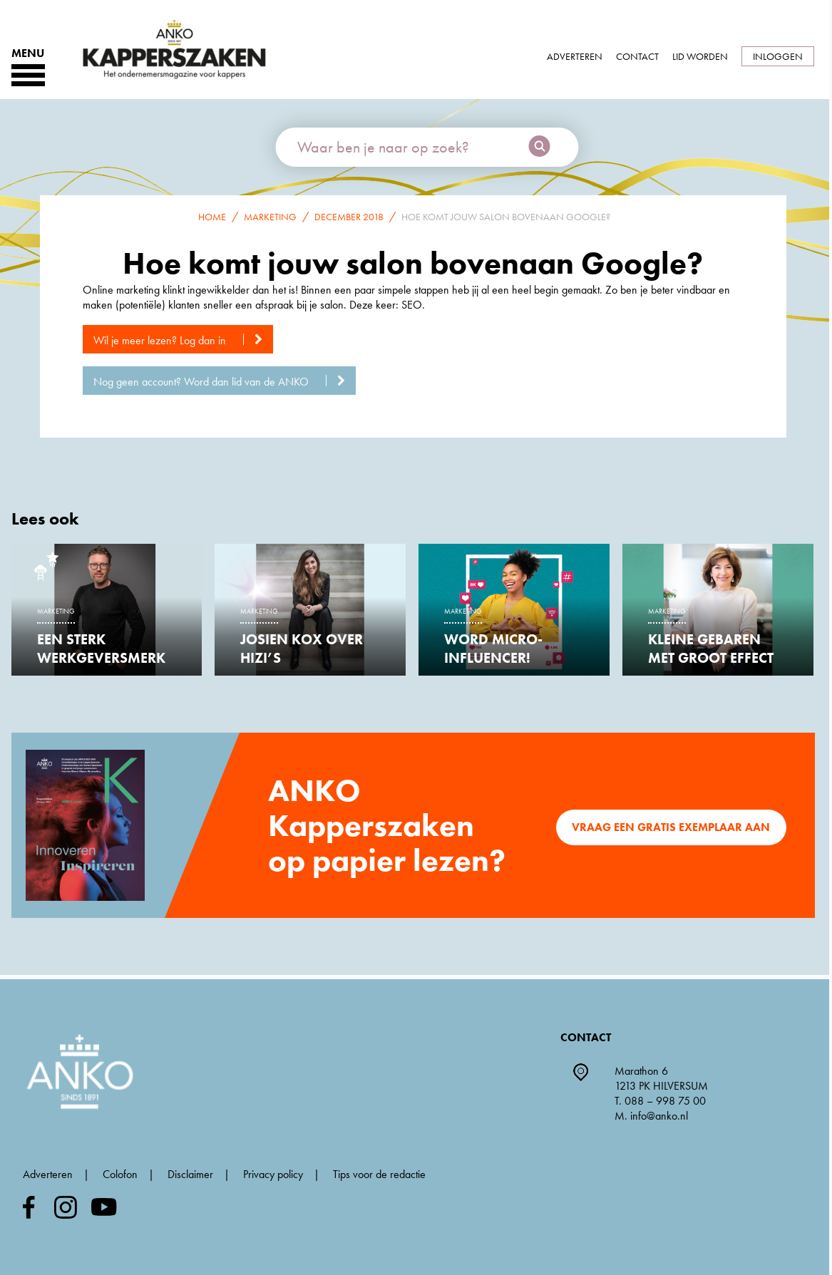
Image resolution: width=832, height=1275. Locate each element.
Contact (637, 56)
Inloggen (778, 56)
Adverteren (574, 56)
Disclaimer (190, 1174)
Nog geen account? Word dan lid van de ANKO (224, 381)
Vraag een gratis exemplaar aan (671, 827)
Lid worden (700, 56)
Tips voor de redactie (379, 1174)
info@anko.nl (659, 1115)
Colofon (120, 1174)
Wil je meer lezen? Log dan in (183, 340)
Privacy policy (273, 1174)
